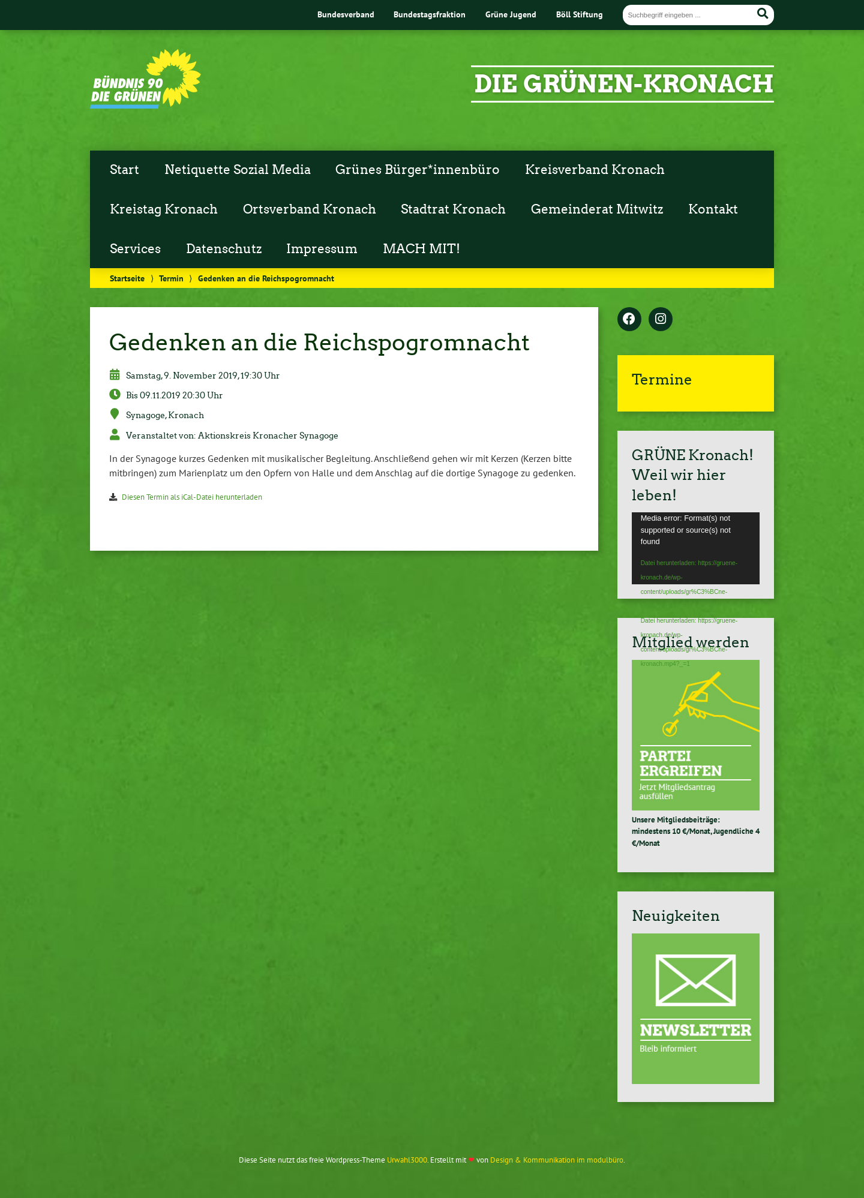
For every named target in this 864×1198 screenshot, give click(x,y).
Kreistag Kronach (164, 209)
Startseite (127, 278)
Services (135, 249)
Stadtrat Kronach (453, 209)
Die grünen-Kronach (624, 84)
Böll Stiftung (579, 14)
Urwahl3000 (407, 1160)
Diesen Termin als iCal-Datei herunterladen (192, 497)
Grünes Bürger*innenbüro (417, 170)
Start (124, 170)
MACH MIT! (421, 249)
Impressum (322, 249)
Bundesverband (345, 14)
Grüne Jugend (510, 14)
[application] (696, 548)
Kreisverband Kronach (595, 170)
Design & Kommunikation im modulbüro (556, 1160)
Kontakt (713, 209)
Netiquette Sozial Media (237, 170)
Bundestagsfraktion (430, 14)
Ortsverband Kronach (309, 209)
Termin (171, 278)
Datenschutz (224, 249)
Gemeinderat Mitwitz (597, 209)
